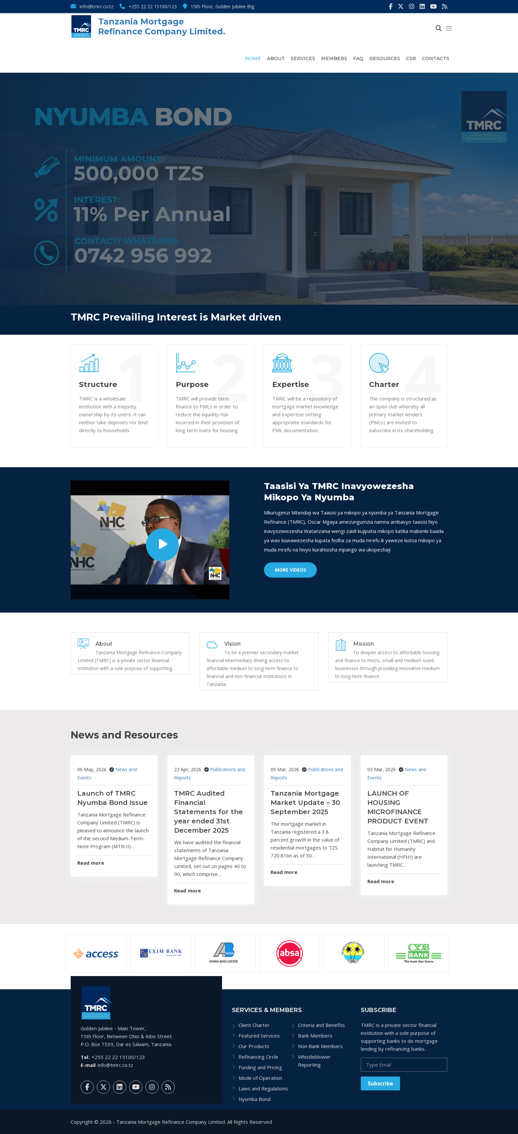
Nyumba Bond (255, 1099)
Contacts (435, 58)
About (276, 58)
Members (334, 58)
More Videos (290, 570)
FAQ (358, 58)
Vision (232, 644)
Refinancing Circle (258, 1056)
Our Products (254, 1046)
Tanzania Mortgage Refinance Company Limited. (161, 26)
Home (253, 58)
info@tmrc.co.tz (92, 6)
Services (303, 58)
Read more (90, 862)
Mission (363, 644)
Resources (384, 58)
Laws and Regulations (263, 1088)
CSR (411, 58)
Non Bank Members (320, 1046)
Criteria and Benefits (321, 1025)
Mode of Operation (260, 1078)
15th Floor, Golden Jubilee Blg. (219, 6)
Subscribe (380, 1083)
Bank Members (315, 1035)
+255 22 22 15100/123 (148, 6)
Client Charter (254, 1025)
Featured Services (259, 1035)
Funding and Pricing (260, 1067)
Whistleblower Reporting (314, 1060)
